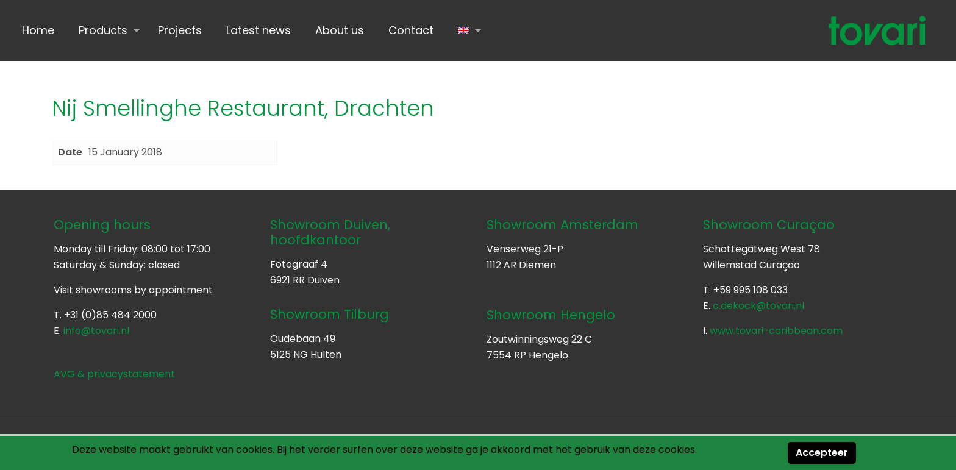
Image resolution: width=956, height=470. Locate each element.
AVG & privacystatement (114, 374)
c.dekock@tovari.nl (758, 306)
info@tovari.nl (96, 331)
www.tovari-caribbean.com (776, 331)
